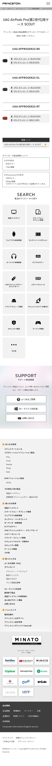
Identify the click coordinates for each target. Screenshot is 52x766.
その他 (7, 552)
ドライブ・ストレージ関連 (15, 537)
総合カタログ (11, 579)
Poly (8, 457)
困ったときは (10, 558)
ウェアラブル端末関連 (13, 515)
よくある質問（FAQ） (13, 563)
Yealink (9, 464)
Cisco (8, 460)
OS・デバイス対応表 (12, 589)
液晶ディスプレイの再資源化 (15, 596)
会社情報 (6, 705)
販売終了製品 (9, 592)
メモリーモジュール (12, 534)
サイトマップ (8, 738)
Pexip (8, 468)
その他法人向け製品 (12, 489)
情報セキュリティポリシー (26, 738)
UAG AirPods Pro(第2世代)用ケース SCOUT (22, 144)
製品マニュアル (12, 575)
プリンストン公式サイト (14, 618)
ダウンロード (20, 9)
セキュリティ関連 (11, 545)
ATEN (8, 482)
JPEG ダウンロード (26, 58)
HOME (4, 9)
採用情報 (6, 721)
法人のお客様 (10, 444)
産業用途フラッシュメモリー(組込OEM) (22, 497)
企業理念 (6, 716)
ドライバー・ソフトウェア (16, 571)
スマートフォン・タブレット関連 (17, 511)
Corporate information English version (20, 726)
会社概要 (6, 711)
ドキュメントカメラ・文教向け (16, 541)
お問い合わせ (9, 604)
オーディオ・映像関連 (13, 523)
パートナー (28, 711)
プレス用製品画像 (33, 9)
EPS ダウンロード (25, 62)
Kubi (8, 472)
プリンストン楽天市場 (13, 622)
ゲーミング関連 (10, 549)
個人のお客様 (10, 503)
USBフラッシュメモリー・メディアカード (21, 530)
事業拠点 (17, 711)
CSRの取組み (33, 716)
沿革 (39, 711)
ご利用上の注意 (8, 741)
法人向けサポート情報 (13, 600)
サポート (10, 9)
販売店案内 (8, 614)
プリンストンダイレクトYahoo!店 (17, 625)
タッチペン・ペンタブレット (15, 519)
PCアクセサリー (10, 526)
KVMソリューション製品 (14, 478)
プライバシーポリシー (26, 741)
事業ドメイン (18, 716)
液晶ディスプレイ (13, 493)
